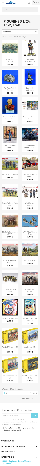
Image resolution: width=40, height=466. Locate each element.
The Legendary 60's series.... (30, 175)
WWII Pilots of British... (30, 290)
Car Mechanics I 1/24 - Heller (10, 377)
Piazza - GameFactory (10, 318)
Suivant (34, 393)
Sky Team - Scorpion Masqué (30, 319)
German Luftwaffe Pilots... (10, 262)
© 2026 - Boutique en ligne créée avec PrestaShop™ (16, 462)
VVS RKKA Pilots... (30, 261)
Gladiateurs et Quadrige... (10, 60)
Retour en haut (28, 399)
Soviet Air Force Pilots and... (10, 204)
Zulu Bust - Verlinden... (30, 89)
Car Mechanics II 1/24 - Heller (30, 377)
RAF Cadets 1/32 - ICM (10, 174)
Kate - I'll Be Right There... (10, 147)
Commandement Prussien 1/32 (30, 60)
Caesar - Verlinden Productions (10, 118)
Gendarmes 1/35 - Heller (30, 348)
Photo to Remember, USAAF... (10, 233)
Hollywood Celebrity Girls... (30, 118)
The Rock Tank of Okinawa (10, 89)
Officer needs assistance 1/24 (30, 147)
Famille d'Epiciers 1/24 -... (10, 348)
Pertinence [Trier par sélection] (20, 31)
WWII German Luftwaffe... (30, 204)
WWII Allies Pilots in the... (30, 233)
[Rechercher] (20, 9)
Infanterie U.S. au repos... (10, 290)
